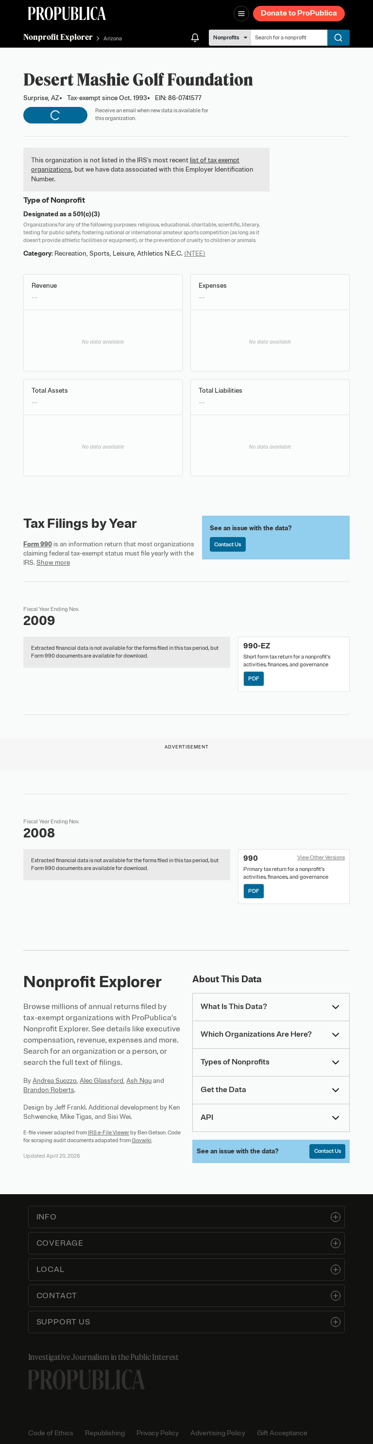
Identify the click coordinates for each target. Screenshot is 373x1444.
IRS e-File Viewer (108, 1132)
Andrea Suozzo (55, 1081)
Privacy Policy (157, 1433)
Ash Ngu (139, 1081)
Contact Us (227, 544)
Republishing (105, 1433)
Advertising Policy (217, 1433)
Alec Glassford (101, 1081)
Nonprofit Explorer (58, 37)
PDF (253, 678)
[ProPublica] (67, 13)
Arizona (112, 38)
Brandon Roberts (48, 1090)
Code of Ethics (50, 1433)
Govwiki (142, 1140)
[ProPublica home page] (86, 1380)
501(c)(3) (86, 214)
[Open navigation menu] (241, 13)
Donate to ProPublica (299, 13)
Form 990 (37, 544)
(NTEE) (194, 253)
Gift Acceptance (282, 1433)
